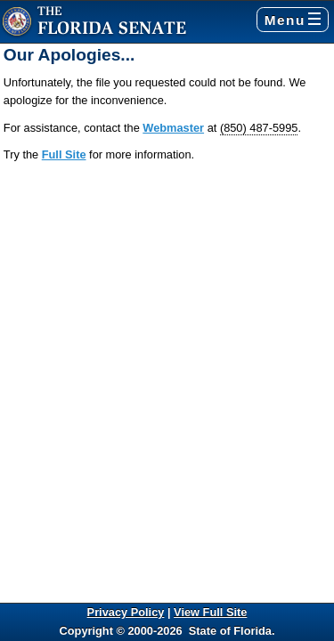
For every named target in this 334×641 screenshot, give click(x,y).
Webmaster (173, 127)
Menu (293, 20)
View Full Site (210, 612)
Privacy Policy (126, 612)
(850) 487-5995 (259, 127)
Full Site (64, 154)
